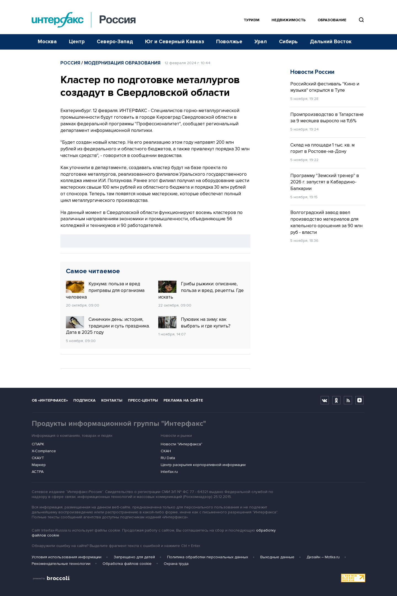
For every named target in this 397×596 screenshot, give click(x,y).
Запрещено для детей (134, 557)
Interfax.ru (169, 471)
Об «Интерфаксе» (50, 400)
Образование (332, 20)
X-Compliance (44, 451)
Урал (260, 42)
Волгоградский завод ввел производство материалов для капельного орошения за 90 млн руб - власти (326, 222)
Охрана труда (176, 563)
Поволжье (229, 42)
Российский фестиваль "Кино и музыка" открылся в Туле (324, 87)
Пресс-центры (143, 400)
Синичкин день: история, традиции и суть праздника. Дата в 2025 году (108, 325)
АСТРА (38, 471)
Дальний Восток (331, 42)
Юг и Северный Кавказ (174, 42)
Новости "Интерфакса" (181, 444)
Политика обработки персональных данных (207, 557)
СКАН (166, 451)
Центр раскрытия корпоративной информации (203, 464)
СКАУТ (38, 458)
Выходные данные (277, 557)
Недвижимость (288, 20)
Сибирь (288, 42)
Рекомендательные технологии (61, 563)
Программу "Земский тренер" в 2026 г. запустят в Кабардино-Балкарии (324, 182)
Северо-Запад (115, 42)
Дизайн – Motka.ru (323, 557)
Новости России (312, 72)
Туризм (251, 20)
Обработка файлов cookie (127, 563)
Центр (77, 42)
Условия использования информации (66, 557)
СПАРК (38, 444)
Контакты (111, 400)
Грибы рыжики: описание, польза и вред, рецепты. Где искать (201, 290)
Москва (47, 42)
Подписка (84, 400)
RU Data (168, 458)
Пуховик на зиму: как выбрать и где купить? (194, 322)
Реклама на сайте (183, 400)
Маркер (39, 464)
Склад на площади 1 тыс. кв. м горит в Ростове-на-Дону (322, 148)
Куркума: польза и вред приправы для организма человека (105, 290)
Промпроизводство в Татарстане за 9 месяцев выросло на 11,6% (327, 118)
